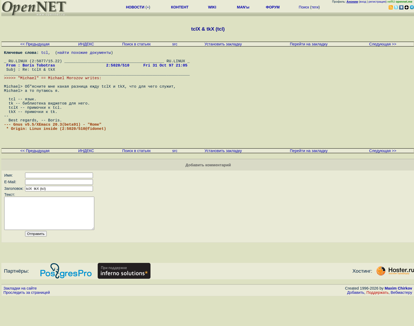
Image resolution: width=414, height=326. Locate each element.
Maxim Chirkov (398, 317)
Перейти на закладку (309, 44)
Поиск (304, 7)
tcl (44, 53)
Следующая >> (382, 44)
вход (363, 1)
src (174, 44)
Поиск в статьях (136, 44)
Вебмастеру (401, 321)
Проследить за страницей (26, 321)
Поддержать (377, 321)
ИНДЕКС (86, 44)
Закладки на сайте (20, 317)
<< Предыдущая (35, 44)
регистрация (377, 1)
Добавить (355, 321)
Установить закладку (223, 44)
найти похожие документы (84, 53)
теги (314, 7)
